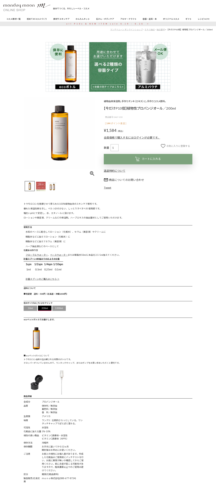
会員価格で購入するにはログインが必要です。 (132, 137)
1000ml (59, 308)
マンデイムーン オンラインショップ (126, 29)
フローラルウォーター (37, 255)
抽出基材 (161, 29)
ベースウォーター (59, 255)
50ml (30, 308)
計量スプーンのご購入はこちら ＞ (42, 279)
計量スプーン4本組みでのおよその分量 (42, 259)
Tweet (107, 187)
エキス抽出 (150, 29)
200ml (45, 308)
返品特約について (114, 170)
